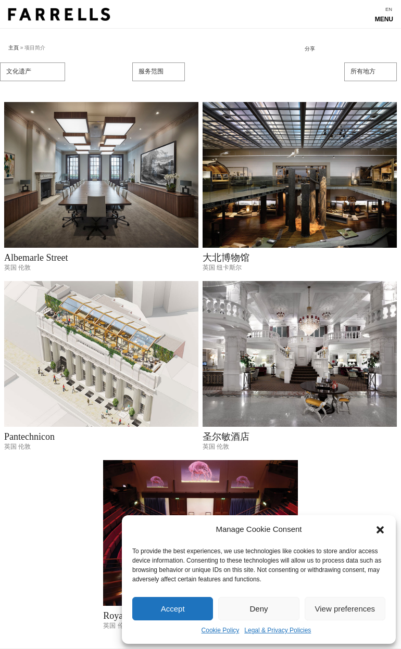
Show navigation (200, 16)
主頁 (13, 47)
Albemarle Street (36, 257)
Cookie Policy (221, 630)
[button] (380, 530)
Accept (173, 608)
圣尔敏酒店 (226, 436)
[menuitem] (388, 10)
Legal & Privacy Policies (277, 630)
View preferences (345, 608)
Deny (258, 608)
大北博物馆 (226, 257)
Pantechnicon (29, 436)
